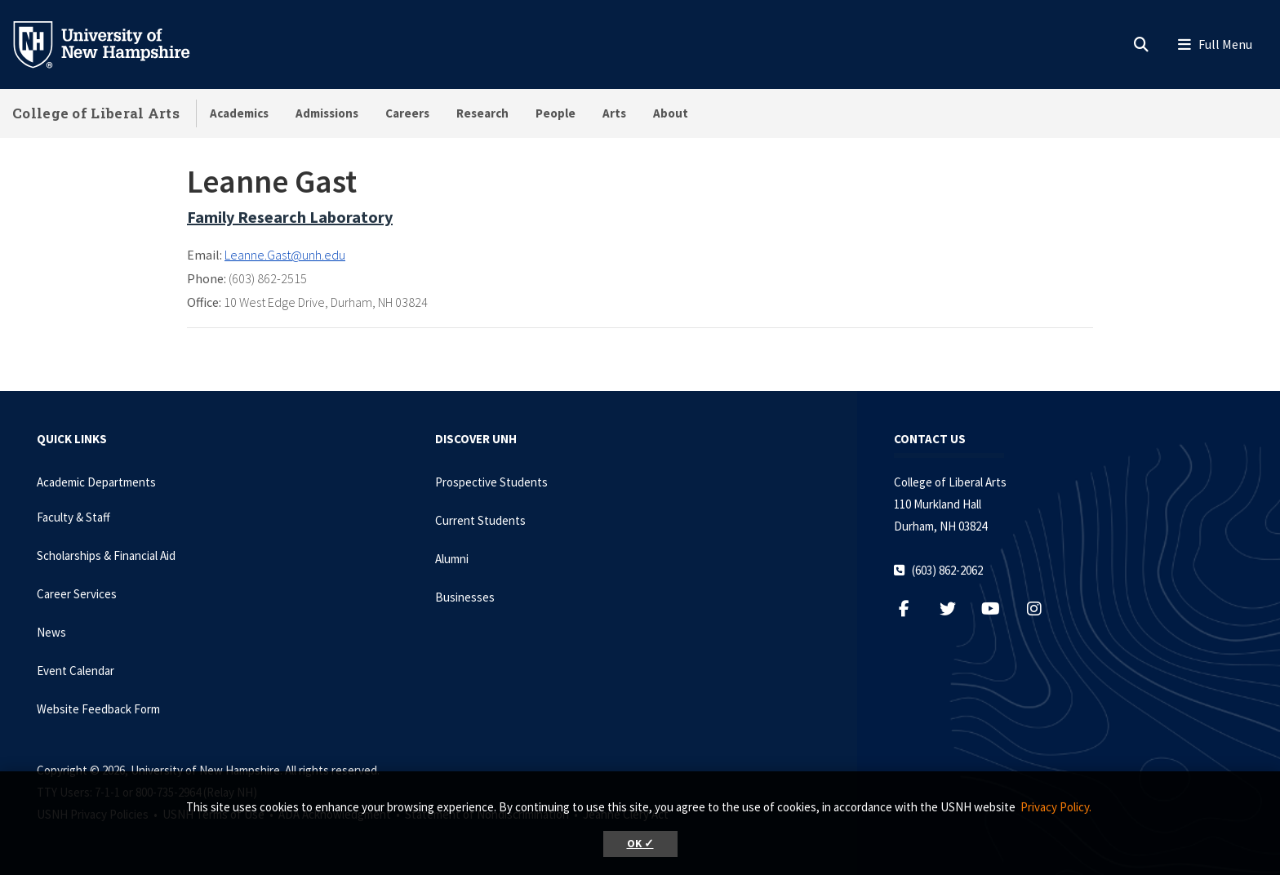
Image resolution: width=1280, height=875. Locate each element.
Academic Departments (96, 482)
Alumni (452, 558)
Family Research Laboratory (290, 217)
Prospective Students (491, 482)
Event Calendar (75, 670)
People (556, 113)
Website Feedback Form (98, 709)
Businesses (465, 597)
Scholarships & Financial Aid (106, 555)
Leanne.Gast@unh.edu (284, 255)
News (51, 632)
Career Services (77, 594)
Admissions (327, 113)
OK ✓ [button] (640, 844)
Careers (407, 113)
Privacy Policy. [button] (1055, 807)
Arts (614, 113)
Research (482, 113)
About (670, 113)
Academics (239, 113)
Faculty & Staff (73, 517)
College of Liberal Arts (96, 113)
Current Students (480, 520)
